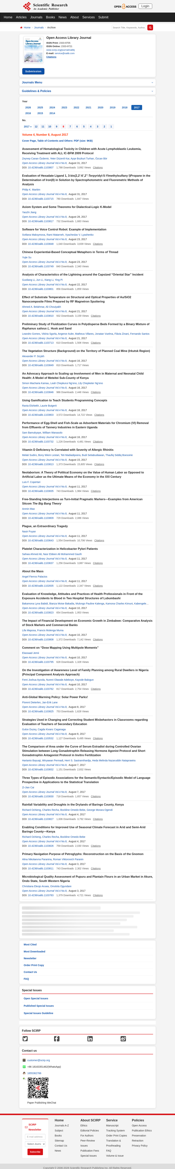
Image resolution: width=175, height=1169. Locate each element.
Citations (51, 57)
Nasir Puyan (29, 528)
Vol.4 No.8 (61, 159)
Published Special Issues (39, 1002)
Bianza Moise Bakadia (61, 600)
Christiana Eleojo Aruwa (35, 883)
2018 (124, 104)
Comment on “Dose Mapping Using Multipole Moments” (60, 644)
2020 (100, 104)
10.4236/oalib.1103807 (41, 164)
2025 (40, 104)
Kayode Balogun (84, 676)
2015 (40, 110)
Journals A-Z (62, 1122)
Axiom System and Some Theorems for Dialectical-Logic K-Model (66, 203)
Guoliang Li (28, 276)
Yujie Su (26, 254)
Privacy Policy (140, 1142)
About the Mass (32, 568)
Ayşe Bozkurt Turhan (82, 155)
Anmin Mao (28, 505)
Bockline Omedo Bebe (72, 806)
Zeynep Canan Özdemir (35, 155)
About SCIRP (90, 1117)
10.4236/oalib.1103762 (41, 685)
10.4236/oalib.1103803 (41, 411)
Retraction (137, 1137)
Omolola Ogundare (60, 883)
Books (50, 17)
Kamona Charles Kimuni (119, 600)
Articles (21, 17)
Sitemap (59, 1137)
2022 (76, 104)
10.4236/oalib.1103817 (41, 218)
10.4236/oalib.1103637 (41, 559)
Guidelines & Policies (87, 87)
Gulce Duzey (29, 726)
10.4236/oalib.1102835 (41, 582)
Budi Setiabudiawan (93, 451)
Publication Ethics (142, 1127)
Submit (103, 17)
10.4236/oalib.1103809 (41, 514)
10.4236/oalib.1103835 (41, 487)
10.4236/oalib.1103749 (41, 263)
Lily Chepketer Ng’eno (90, 380)
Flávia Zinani (121, 330)
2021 (88, 104)
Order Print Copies (116, 1132)
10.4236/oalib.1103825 (41, 708)
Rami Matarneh (55, 231)
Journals (36, 17)
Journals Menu (87, 79)
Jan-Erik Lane (49, 699)
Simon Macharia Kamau (35, 380)
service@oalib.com (65, 53)
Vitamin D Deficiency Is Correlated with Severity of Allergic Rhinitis (68, 446)
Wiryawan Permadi (52, 757)
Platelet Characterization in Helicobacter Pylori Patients (60, 545)
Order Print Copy (34, 962)
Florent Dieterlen (31, 699)
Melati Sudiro (29, 451)
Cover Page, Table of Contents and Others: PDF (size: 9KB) (57, 137)
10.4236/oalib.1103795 (41, 658)
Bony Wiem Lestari (48, 451)
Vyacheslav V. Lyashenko (79, 231)
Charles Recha (50, 806)
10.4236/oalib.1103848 (41, 240)
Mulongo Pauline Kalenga (90, 600)
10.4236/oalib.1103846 (41, 389)
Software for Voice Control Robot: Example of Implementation (64, 226)
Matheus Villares (84, 330)
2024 (52, 104)
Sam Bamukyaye (31, 429)
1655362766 (34, 1070)
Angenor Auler (66, 330)
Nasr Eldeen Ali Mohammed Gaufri (62, 550)
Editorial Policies (89, 1127)
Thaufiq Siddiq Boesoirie (119, 451)
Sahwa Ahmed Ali (32, 550)
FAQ (26, 975)
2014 (52, 110)
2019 (112, 104)
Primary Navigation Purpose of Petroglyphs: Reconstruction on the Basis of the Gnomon (83, 850)
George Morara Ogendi (100, 806)
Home (8, 17)
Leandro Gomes (31, 330)
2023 (64, 104)
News (63, 17)
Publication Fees (89, 1147)
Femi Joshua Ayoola (33, 676)
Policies (138, 1117)
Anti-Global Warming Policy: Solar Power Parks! (55, 693)
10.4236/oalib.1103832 (41, 766)
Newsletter (30, 955)
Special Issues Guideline (38, 1009)
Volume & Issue (115, 1152)
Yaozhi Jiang (29, 209)
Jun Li (39, 276)
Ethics (83, 1122)
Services (88, 17)
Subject (59, 1127)
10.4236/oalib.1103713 (41, 339)
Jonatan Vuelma (104, 330)
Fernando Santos (139, 330)
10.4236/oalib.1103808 (41, 636)
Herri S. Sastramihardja (78, 757)
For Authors (86, 1132)
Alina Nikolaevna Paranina (37, 856)
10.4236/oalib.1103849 (41, 362)
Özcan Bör (101, 155)
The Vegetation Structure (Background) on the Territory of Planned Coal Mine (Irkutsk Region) (86, 347)
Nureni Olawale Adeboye (60, 676)
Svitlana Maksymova (33, 231)
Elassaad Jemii (30, 649)
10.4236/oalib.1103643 (41, 537)
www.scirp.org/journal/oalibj (60, 50)
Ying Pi (59, 276)
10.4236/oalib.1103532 (41, 735)
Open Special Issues (36, 995)
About (74, 17)
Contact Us (30, 968)
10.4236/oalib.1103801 (41, 285)
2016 (28, 110)
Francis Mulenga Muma (50, 627)
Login (145, 6)
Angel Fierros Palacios (34, 573)
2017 (136, 104)
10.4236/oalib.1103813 (41, 461)
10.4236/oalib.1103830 (41, 793)
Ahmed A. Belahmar (33, 303)
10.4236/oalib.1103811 (41, 865)
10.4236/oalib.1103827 (41, 815)
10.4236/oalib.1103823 (41, 609)
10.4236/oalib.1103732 (41, 438)
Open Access (139, 1122)
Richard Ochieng (31, 806)
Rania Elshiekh (30, 402)
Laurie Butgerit (48, 402)
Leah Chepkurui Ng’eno (63, 380)
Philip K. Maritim (31, 186)
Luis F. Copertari (31, 478)
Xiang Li (49, 276)
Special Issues (88, 1152)
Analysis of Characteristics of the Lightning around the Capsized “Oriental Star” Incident (82, 271)
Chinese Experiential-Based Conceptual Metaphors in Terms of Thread (70, 248)
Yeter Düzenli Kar (59, 155)
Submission (33, 68)
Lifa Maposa (29, 627)
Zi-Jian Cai (28, 784)
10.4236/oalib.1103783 (41, 892)
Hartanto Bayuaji (31, 757)
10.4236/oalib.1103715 (41, 195)
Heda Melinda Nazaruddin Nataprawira (113, 757)
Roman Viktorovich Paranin (68, 856)
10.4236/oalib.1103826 (41, 842)
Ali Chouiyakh (53, 303)
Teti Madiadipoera (71, 451)
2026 (28, 104)
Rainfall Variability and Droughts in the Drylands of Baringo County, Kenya (73, 801)
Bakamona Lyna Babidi (35, 600)
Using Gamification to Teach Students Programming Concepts (64, 397)
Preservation (139, 1132)
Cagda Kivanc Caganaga (52, 726)
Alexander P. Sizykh (33, 353)
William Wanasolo (53, 429)
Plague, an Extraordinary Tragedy (45, 522)
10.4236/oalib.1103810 (41, 312)
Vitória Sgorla (49, 330)
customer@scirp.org (38, 1057)
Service (112, 1117)
